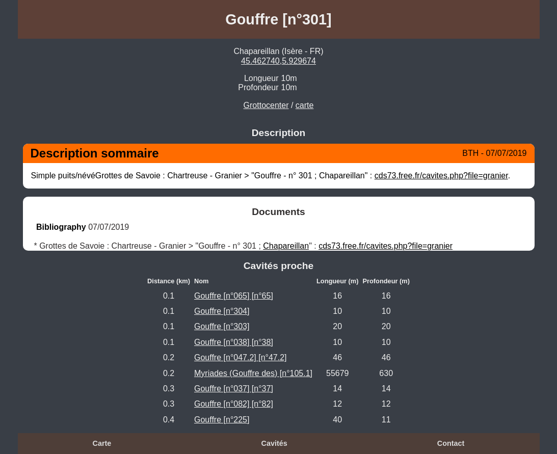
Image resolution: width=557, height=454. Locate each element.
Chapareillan (286, 246)
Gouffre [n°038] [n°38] (233, 342)
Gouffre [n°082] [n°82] (233, 403)
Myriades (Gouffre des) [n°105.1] (253, 373)
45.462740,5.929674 (278, 61)
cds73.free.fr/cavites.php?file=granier (441, 175)
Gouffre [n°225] (221, 419)
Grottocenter (266, 105)
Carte (102, 443)
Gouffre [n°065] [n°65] (233, 295)
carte (305, 105)
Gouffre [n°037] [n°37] (233, 388)
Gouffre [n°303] (221, 326)
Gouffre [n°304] (221, 311)
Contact (451, 443)
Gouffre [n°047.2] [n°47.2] (240, 357)
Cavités (274, 443)
